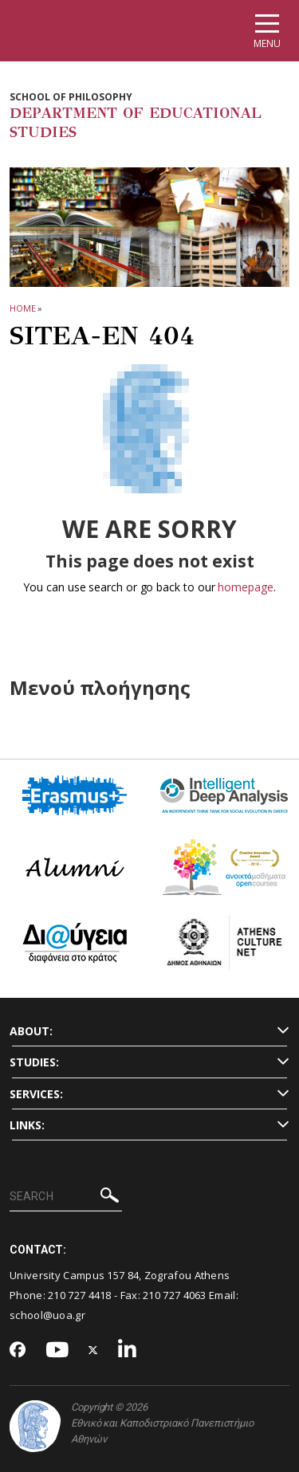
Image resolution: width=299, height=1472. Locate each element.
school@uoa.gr (47, 1315)
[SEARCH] (66, 1197)
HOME (23, 308)
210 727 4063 (175, 1295)
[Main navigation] (267, 30)
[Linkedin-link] (127, 1350)
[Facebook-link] (18, 1351)
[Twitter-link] (93, 1350)
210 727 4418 (80, 1295)
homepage (245, 587)
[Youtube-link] (57, 1350)
